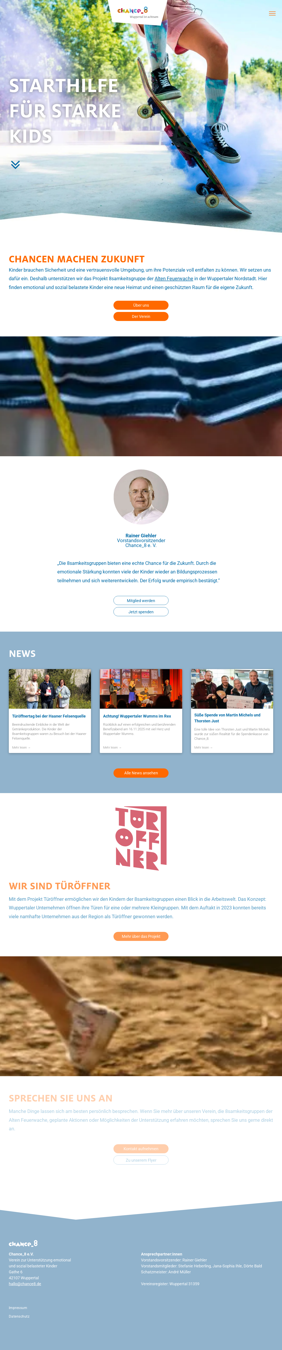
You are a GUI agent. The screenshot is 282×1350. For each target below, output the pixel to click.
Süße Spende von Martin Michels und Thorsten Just (227, 718)
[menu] (272, 13)
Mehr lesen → (21, 747)
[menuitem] (15, 68)
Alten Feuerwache (174, 278)
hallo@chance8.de (25, 1283)
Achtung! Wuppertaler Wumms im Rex (137, 716)
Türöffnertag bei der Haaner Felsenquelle (49, 716)
